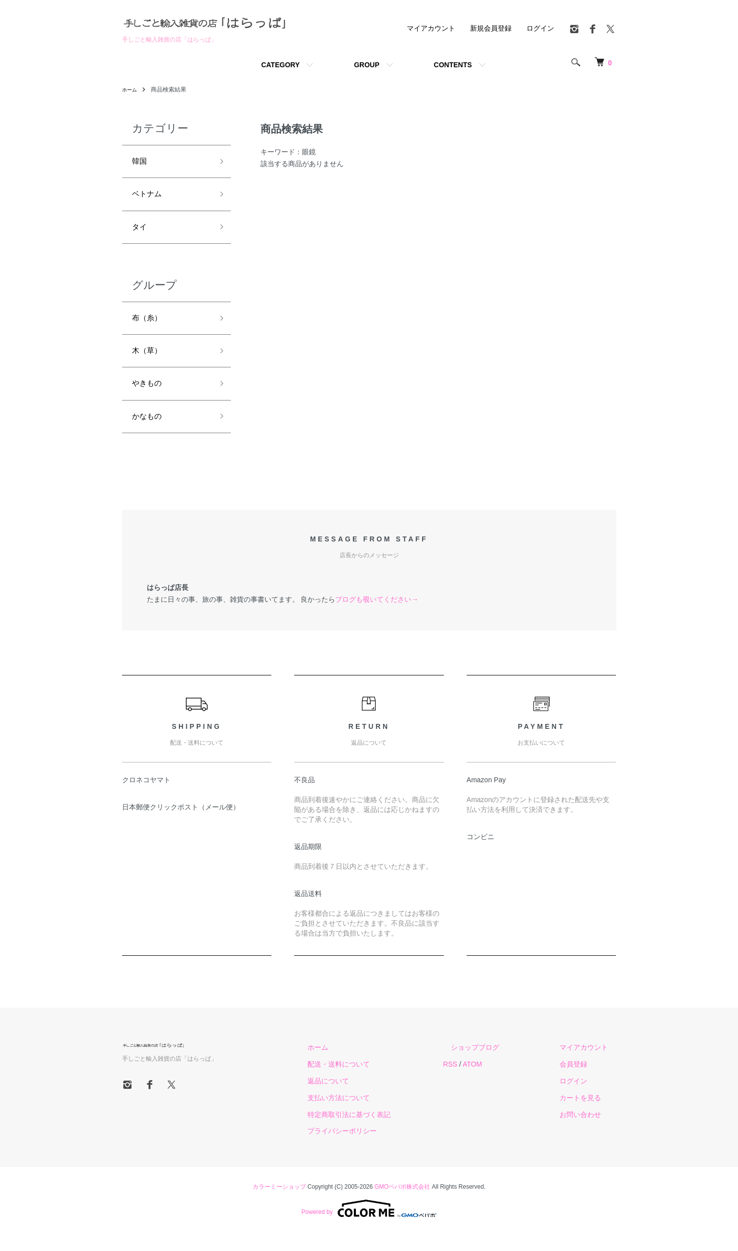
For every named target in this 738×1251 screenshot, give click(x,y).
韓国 (141, 163)
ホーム (131, 89)
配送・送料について (378, 1083)
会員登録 (582, 1083)
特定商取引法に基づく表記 (389, 1133)
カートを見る (588, 1116)
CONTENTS (453, 65)
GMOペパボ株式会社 (403, 1206)
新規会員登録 (491, 28)
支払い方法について (378, 1116)
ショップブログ (499, 1067)
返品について (368, 1100)
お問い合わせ (588, 1133)
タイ (141, 234)
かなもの (150, 434)
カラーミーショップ (279, 1206)
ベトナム (150, 198)
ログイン (540, 28)
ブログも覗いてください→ (376, 618)
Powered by (369, 1227)
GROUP (366, 65)
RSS (482, 1083)
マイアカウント (431, 28)
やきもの (150, 398)
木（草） (150, 363)
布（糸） (150, 328)
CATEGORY (280, 65)
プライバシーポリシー (382, 1150)
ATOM (504, 1083)
